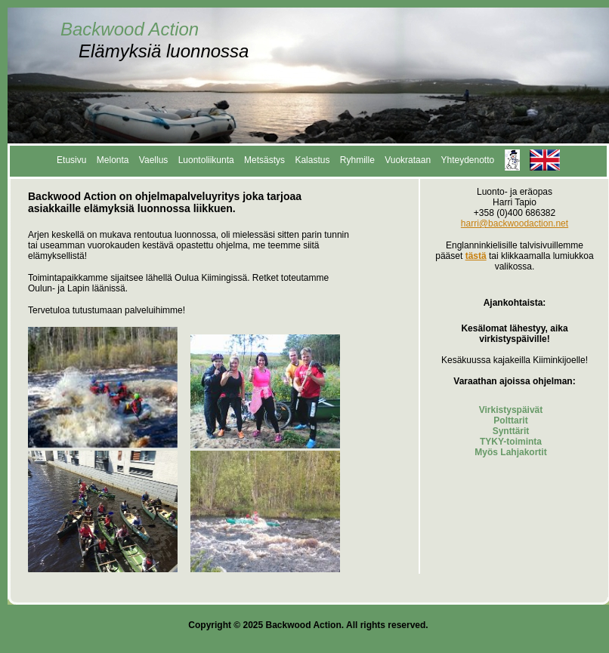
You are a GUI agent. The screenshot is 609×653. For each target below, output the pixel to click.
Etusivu (71, 160)
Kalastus (312, 160)
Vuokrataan (408, 160)
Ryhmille (357, 160)
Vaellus (153, 160)
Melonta (113, 160)
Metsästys (264, 160)
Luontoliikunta (206, 160)
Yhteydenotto (467, 160)
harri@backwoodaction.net (514, 223)
